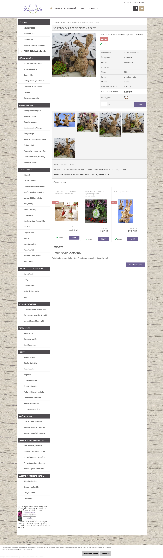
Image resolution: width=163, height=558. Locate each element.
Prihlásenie (128, 2)
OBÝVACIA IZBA (104, 174)
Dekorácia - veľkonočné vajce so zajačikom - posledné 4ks (94, 193)
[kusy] (104, 104)
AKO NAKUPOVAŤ (70, 8)
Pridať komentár (135, 265)
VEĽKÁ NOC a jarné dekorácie (67, 22)
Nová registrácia (138, 2)
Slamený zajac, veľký (122, 191)
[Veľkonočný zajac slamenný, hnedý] (74, 33)
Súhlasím (105, 553)
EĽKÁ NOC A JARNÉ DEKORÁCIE (67, 174)
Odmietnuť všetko (87, 553)
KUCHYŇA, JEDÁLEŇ (89, 174)
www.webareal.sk (38, 542)
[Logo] (32, 8)
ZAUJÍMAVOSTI (93, 8)
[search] (135, 8)
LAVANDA (58, 8)
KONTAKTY (81, 8)
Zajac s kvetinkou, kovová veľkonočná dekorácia (65, 192)
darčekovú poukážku (34, 521)
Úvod (55, 22)
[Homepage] (51, 8)
